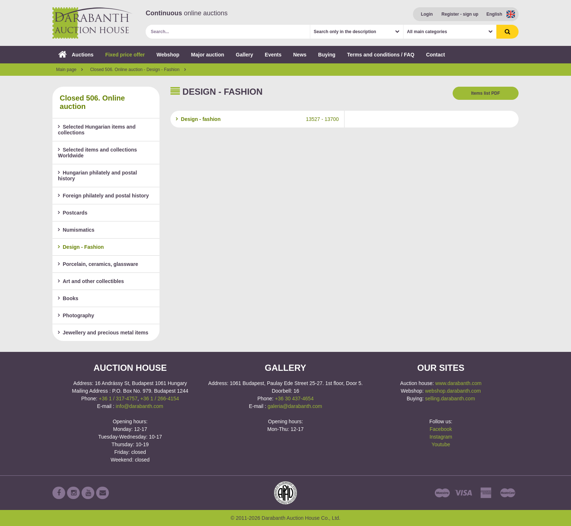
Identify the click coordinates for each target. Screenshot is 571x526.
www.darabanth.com (458, 383)
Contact (435, 55)
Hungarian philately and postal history (97, 175)
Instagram (440, 437)
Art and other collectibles (91, 281)
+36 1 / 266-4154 (159, 398)
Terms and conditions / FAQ (380, 55)
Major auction (207, 55)
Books (68, 298)
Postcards (72, 213)
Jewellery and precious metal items (103, 332)
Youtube (441, 444)
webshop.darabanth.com (453, 391)
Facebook (441, 429)
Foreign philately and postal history (103, 196)
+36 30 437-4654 (294, 398)
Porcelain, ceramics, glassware (98, 264)
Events (273, 55)
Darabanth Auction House (92, 23)
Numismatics (76, 230)
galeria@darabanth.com (295, 406)
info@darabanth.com (139, 406)
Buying (326, 55)
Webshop (168, 55)
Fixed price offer (125, 55)
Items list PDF (485, 93)
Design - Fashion (81, 247)
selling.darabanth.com (450, 398)
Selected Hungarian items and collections (96, 130)
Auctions (76, 55)
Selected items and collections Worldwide (97, 152)
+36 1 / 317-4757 (118, 398)
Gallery (244, 55)
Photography (76, 315)
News (300, 55)
